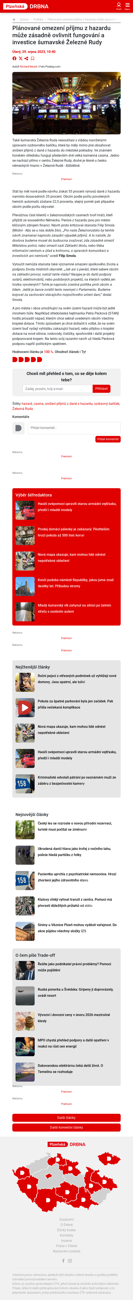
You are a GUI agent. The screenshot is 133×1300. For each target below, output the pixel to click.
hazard (27, 404)
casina (39, 404)
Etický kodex (66, 1230)
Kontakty (66, 1235)
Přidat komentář (108, 439)
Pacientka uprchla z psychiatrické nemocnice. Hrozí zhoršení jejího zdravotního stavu (77, 877)
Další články (66, 1118)
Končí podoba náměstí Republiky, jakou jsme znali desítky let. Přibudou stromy (76, 583)
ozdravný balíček (106, 404)
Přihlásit (101, 389)
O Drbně (67, 1225)
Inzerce (66, 1241)
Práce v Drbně (66, 1246)
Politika (38, 19)
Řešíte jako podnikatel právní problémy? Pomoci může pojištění (74, 967)
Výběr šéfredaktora (34, 495)
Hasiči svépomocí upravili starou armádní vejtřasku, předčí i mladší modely (77, 507)
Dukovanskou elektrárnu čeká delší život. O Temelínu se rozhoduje (70, 1069)
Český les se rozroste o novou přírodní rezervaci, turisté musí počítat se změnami (75, 826)
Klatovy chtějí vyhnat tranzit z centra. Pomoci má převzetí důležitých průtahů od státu (75, 902)
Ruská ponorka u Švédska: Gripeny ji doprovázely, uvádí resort (75, 992)
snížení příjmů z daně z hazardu (69, 404)
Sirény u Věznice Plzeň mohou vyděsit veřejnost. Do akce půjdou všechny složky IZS (77, 928)
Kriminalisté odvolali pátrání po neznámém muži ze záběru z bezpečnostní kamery (77, 780)
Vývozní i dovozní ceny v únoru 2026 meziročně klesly (74, 1018)
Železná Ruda (22, 409)
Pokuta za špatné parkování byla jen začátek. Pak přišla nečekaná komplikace (75, 704)
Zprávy (24, 19)
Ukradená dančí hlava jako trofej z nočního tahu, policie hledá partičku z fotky (74, 852)
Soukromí (66, 1219)
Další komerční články (66, 1127)
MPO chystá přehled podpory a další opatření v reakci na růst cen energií (73, 1043)
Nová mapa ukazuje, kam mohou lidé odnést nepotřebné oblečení (71, 558)
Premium (66, 179)
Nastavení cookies (66, 1251)
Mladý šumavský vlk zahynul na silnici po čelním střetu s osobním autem (74, 608)
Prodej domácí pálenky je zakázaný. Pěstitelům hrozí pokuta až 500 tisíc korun (73, 532)
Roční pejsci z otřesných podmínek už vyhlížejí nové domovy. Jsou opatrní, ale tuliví (77, 679)
